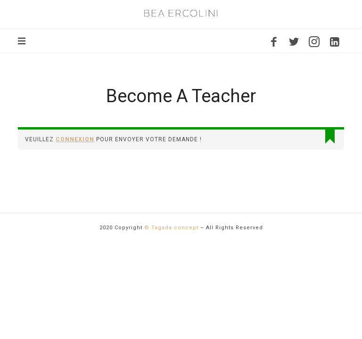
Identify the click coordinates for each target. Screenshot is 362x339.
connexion (75, 139)
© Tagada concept (171, 228)
